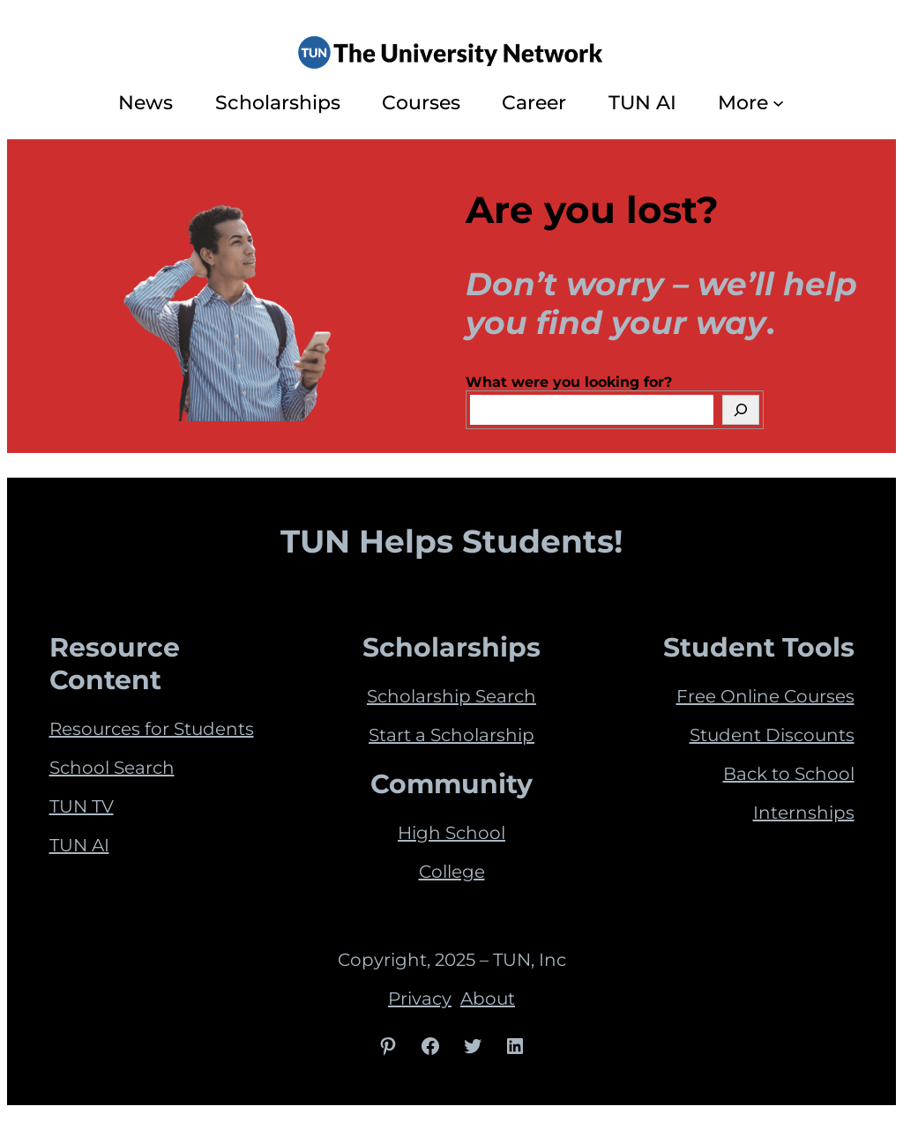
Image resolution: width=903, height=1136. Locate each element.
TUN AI (79, 845)
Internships (803, 812)
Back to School (788, 773)
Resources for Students (151, 728)
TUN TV (81, 806)
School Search (112, 767)
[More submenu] (778, 102)
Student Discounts (772, 735)
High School (451, 832)
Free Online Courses (765, 696)
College (452, 871)
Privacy (420, 998)
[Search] (740, 410)
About (487, 998)
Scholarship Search (451, 696)
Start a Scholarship (451, 735)
